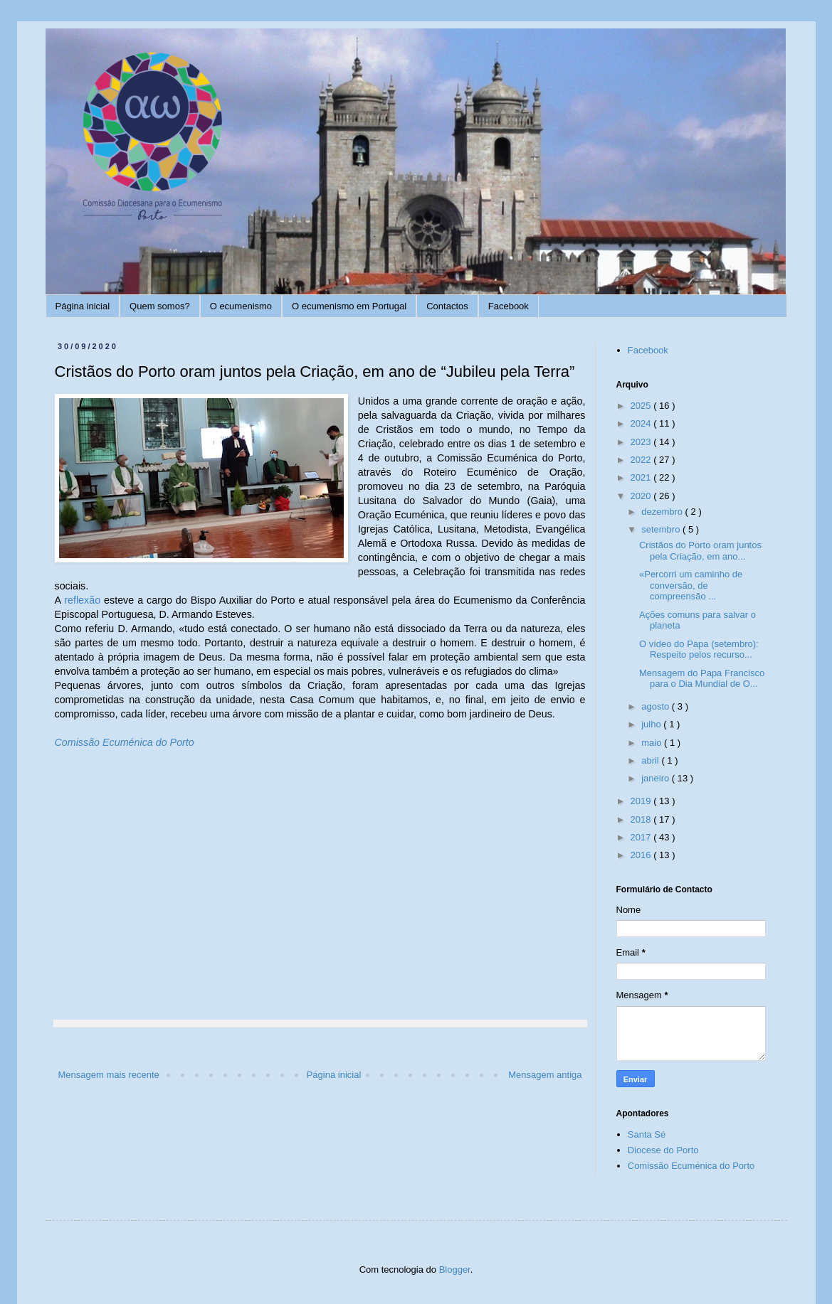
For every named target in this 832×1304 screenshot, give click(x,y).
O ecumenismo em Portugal (349, 306)
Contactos (447, 306)
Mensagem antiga (544, 1074)
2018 (642, 819)
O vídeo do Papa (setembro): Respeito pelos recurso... (699, 649)
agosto (656, 706)
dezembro (663, 511)
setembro (662, 529)
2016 (642, 855)
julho (652, 724)
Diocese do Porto (663, 1150)
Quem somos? (160, 306)
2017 (642, 837)
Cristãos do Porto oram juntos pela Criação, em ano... (700, 551)
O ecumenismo (241, 306)
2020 (642, 496)
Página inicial (83, 306)
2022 (642, 459)
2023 (642, 442)
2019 (642, 801)
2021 (642, 477)
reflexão (82, 600)
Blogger (454, 1269)
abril (651, 760)
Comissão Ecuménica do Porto (124, 742)
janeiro (656, 778)
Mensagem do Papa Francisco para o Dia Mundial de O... (701, 679)
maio (652, 742)
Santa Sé (647, 1134)
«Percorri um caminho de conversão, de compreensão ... (690, 585)
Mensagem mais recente (108, 1074)
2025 (642, 405)
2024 (642, 423)
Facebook (508, 306)
